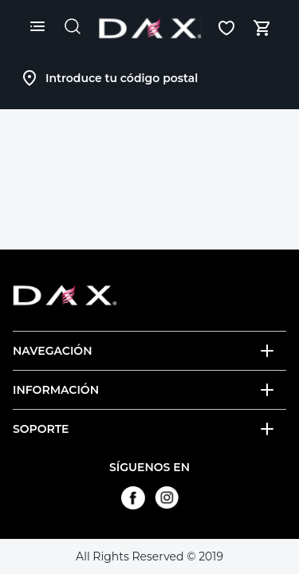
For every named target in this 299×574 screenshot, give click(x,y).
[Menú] (37, 26)
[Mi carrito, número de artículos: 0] (261, 27)
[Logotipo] (150, 27)
